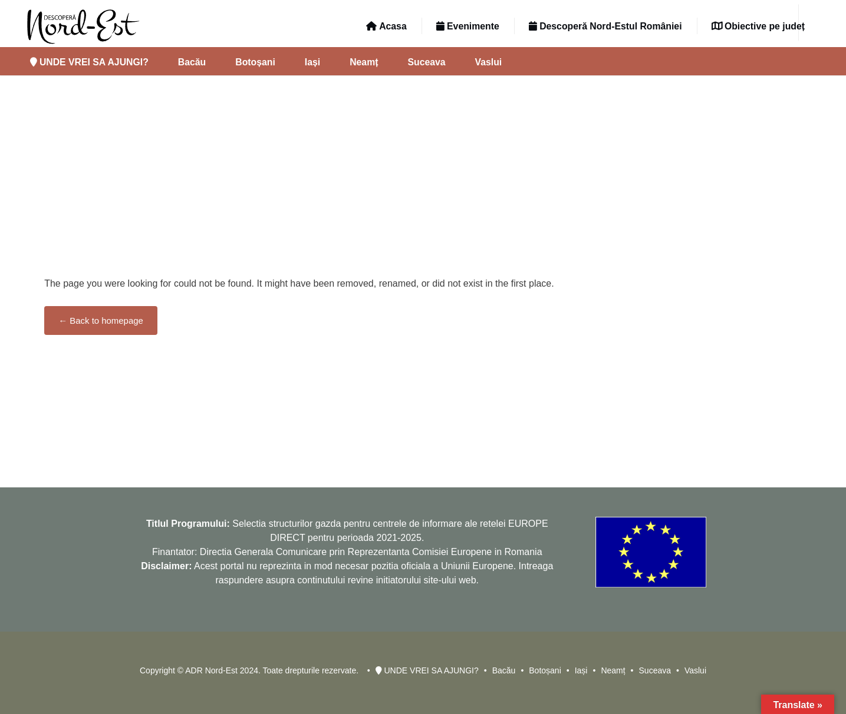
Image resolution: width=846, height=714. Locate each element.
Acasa (386, 26)
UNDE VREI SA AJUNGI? (89, 62)
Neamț (364, 62)
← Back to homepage (100, 321)
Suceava (426, 62)
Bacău (192, 62)
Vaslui (488, 62)
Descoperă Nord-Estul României (605, 26)
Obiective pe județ (758, 26)
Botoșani (255, 62)
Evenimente (467, 26)
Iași (312, 62)
